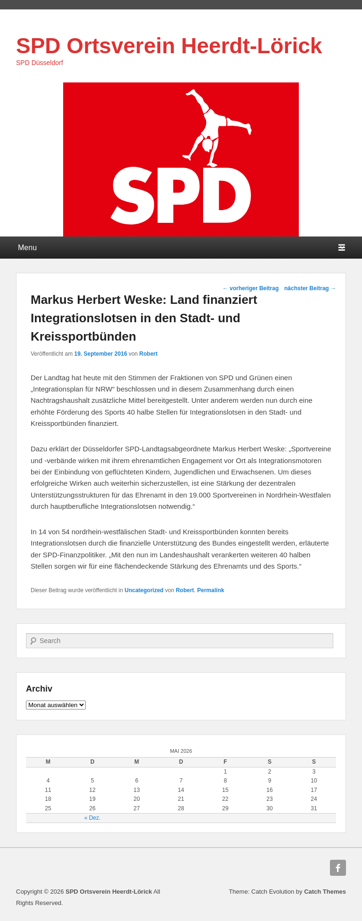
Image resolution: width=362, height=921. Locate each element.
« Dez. (92, 818)
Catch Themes (325, 891)
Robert (149, 353)
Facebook (338, 868)
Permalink (210, 590)
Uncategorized (144, 590)
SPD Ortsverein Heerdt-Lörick (169, 45)
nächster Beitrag (310, 288)
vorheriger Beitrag (250, 288)
